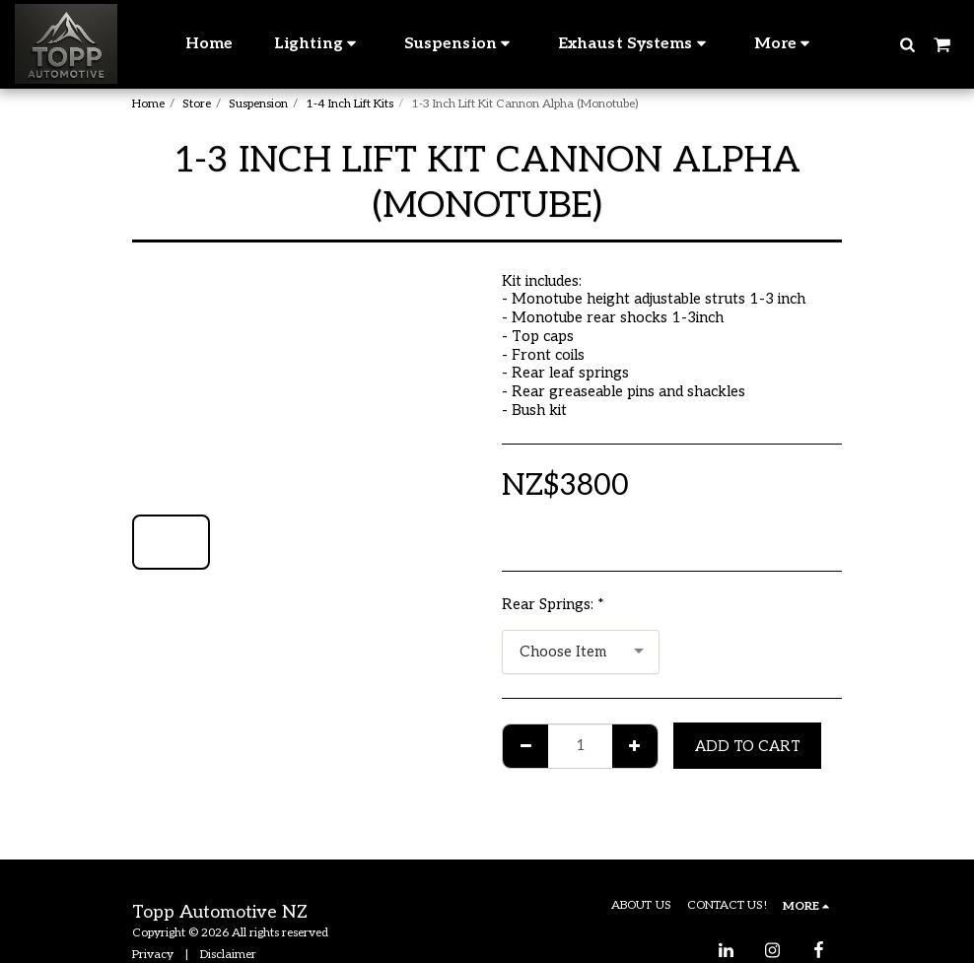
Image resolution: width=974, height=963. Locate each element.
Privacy (153, 954)
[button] (907, 43)
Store (196, 104)
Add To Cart (747, 746)
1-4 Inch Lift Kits (349, 104)
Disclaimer (228, 954)
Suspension (258, 104)
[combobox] (581, 652)
